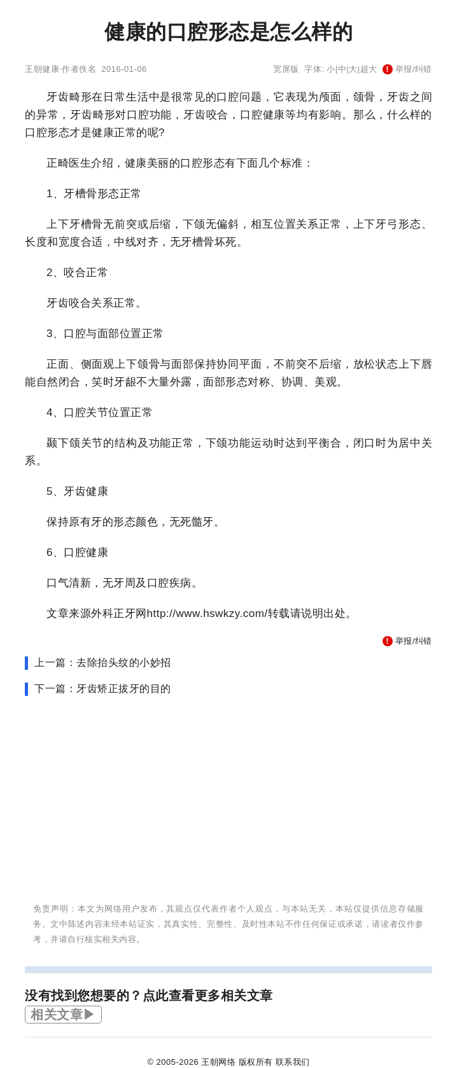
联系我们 (293, 1062)
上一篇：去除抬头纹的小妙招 (102, 662)
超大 (368, 69)
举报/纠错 (407, 69)
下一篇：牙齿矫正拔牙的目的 (102, 688)
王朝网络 (218, 1062)
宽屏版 (286, 69)
